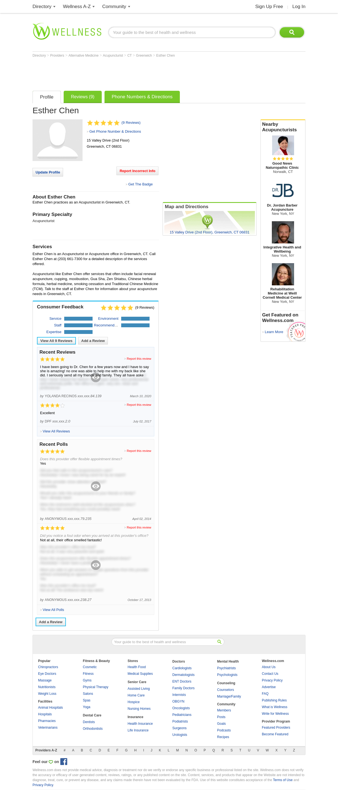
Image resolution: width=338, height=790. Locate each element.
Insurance (135, 717)
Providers (57, 55)
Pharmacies (47, 721)
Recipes (223, 737)
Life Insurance (138, 730)
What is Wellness (274, 707)
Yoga (86, 707)
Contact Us (270, 674)
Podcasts (224, 730)
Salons (88, 694)
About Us (268, 667)
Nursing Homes (139, 709)
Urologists (179, 735)
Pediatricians (182, 715)
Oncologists (181, 708)
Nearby (283, 127)
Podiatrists (180, 721)
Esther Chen (165, 55)
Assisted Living (139, 689)
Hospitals (45, 714)
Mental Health (228, 661)
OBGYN (178, 701)
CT (130, 55)
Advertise (269, 687)
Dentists (89, 722)
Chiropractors (48, 667)
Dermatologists (183, 675)
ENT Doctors (181, 681)
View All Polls (53, 610)
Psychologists (227, 675)
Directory (42, 6)
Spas (86, 700)
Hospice (134, 702)
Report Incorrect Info (137, 171)
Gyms (87, 680)
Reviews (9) (82, 96)
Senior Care (137, 682)
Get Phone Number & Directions (115, 131)
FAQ (265, 694)
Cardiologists (182, 668)
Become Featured (275, 734)
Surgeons (179, 728)
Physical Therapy (95, 687)
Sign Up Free (269, 6)
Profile (46, 97)
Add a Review (93, 341)
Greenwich (144, 55)
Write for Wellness (275, 714)
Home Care (136, 695)
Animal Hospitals (50, 708)
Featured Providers (276, 727)
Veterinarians (48, 727)
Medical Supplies (140, 674)
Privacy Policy (272, 680)
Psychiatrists (226, 668)
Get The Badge (140, 184)
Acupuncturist (113, 55)
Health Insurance (140, 724)
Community (114, 6)
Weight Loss (47, 694)
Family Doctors (183, 688)
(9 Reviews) (131, 122)
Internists (179, 695)
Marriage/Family (229, 696)
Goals (221, 724)
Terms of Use (283, 780)
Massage (45, 680)
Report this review (139, 358)
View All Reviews (56, 341)
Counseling (226, 683)
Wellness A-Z (77, 6)
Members (224, 710)
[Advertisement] (134, 72)
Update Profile (48, 172)
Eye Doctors (47, 674)
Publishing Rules (274, 700)
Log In (298, 6)
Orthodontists (93, 729)
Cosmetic (90, 667)
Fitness (88, 674)
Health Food (137, 667)
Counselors (225, 690)
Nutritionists (47, 687)
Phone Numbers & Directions (142, 96)
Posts (221, 717)
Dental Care (92, 715)
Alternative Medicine (84, 55)
